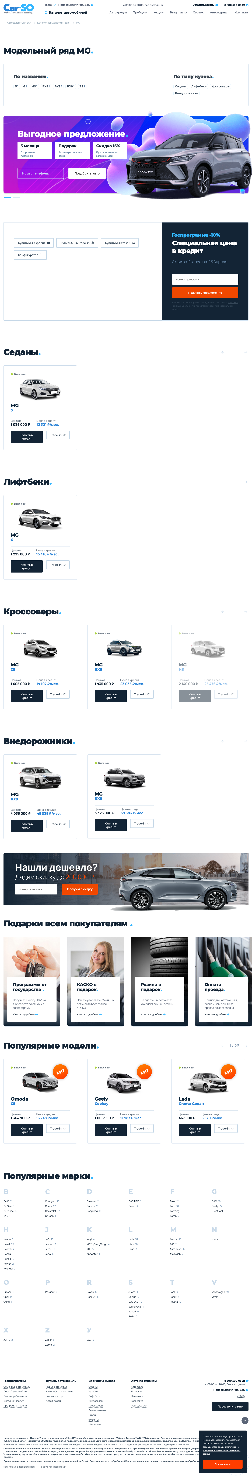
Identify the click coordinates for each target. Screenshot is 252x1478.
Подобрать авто (87, 173)
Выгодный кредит (14, 1400)
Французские (138, 1405)
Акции (158, 12)
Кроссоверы (220, 86)
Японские (136, 1391)
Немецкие (137, 1396)
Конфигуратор (54, 1396)
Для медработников (15, 1396)
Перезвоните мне (230, 1406)
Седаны (180, 86)
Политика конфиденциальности (19, 1466)
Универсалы (96, 1400)
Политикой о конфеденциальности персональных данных (221, 1450)
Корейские (137, 1400)
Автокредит (118, 12)
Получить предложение (205, 293)
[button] (7, 197)
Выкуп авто (178, 12)
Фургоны (94, 1419)
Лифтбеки (198, 86)
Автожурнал (219, 12)
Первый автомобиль (15, 1391)
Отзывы (241, 1395)
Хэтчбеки (94, 1391)
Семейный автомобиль (17, 1386)
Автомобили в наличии (59, 1391)
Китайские (137, 1386)
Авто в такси (53, 1400)
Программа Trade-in (15, 1405)
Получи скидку (80, 889)
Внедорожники (186, 93)
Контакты (241, 12)
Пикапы (93, 1415)
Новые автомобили (57, 1386)
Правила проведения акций (53, 1466)
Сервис (198, 12)
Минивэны (95, 1424)
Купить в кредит (27, 436)
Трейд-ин (140, 12)
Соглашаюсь (222, 1464)
